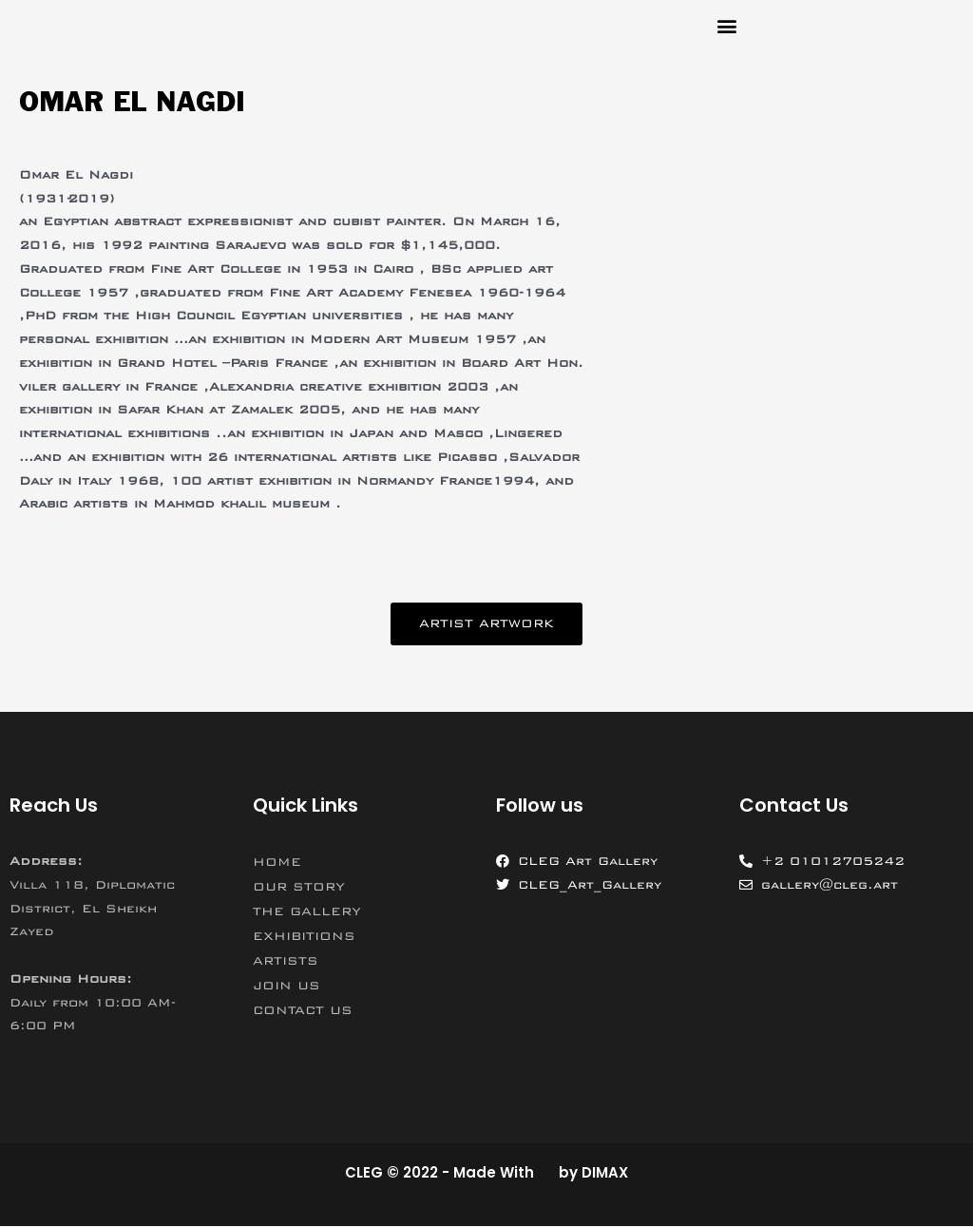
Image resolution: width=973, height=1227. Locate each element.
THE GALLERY (307, 911)
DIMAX (605, 1172)
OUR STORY (299, 886)
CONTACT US (303, 1010)
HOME (277, 862)
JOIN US (286, 985)
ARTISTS (285, 960)
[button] (726, 25)
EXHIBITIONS (304, 936)
